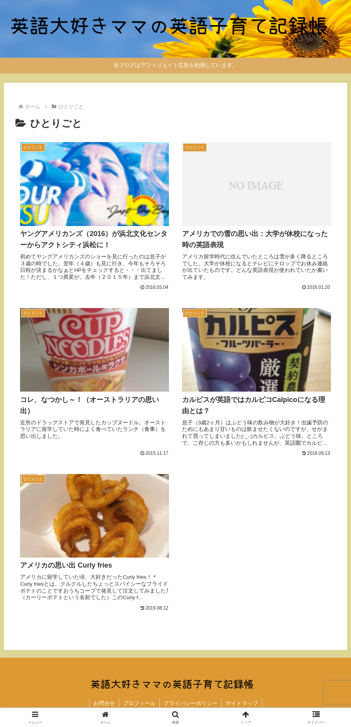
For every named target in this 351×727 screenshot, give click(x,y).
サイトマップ (242, 703)
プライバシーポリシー (191, 703)
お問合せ (104, 703)
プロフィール (139, 703)
